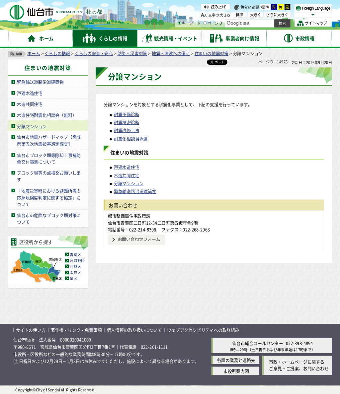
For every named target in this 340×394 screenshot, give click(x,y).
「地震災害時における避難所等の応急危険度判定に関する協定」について (49, 197)
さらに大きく (277, 14)
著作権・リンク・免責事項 (76, 330)
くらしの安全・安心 (94, 53)
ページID (212, 23)
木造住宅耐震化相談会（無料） (46, 115)
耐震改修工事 (126, 130)
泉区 (73, 278)
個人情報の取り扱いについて (134, 330)
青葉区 (75, 254)
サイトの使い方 (31, 330)
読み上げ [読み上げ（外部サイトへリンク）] (218, 6)
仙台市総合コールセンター (257, 343)
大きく (255, 14)
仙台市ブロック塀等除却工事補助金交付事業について (49, 158)
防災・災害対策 (132, 53)
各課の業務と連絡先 (236, 360)
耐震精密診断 (126, 122)
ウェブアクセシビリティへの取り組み (203, 330)
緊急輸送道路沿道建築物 (40, 82)
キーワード (189, 23)
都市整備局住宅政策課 (129, 216)
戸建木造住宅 (29, 93)
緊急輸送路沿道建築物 (135, 191)
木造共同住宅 (29, 104)
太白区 (75, 272)
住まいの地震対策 (211, 53)
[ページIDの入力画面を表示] (205, 23)
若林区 (75, 266)
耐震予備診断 (126, 114)
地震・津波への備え (171, 53)
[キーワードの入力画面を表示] (179, 23)
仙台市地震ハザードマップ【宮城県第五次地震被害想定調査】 (49, 140)
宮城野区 (77, 260)
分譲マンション (32, 126)
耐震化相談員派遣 (131, 138)
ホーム (33, 53)
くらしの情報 (57, 53)
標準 (265, 7)
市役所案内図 (236, 371)
